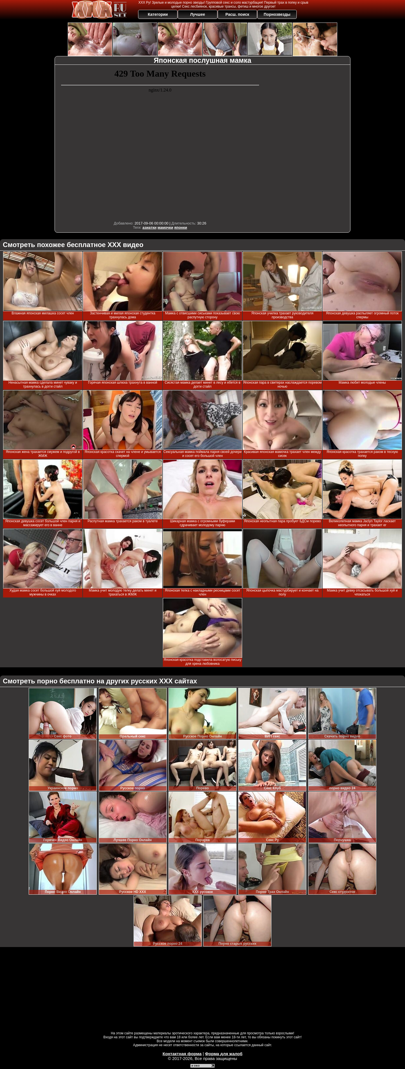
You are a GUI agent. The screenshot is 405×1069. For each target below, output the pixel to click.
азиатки (149, 227)
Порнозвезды (277, 14)
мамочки (165, 227)
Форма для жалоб (223, 1053)
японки (180, 227)
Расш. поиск (237, 14)
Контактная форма (182, 1053)
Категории (158, 14)
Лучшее (197, 14)
